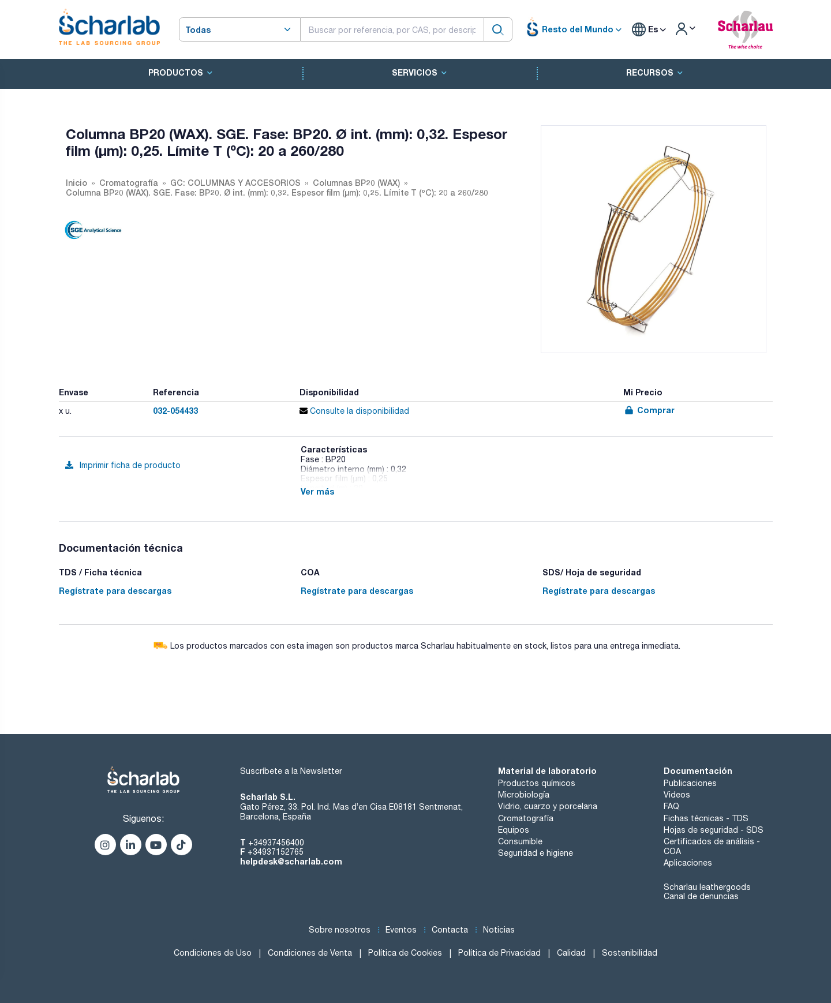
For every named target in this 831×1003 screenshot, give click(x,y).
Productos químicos (536, 783)
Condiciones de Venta (310, 952)
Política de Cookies (405, 952)
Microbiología (523, 794)
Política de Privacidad (499, 952)
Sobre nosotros (339, 929)
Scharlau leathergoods (707, 887)
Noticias (499, 929)
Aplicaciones (688, 862)
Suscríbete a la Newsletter (291, 771)
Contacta (450, 929)
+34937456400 (276, 842)
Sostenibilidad (629, 952)
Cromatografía (525, 818)
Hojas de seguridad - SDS (713, 829)
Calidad (571, 952)
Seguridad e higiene (535, 853)
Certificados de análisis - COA (712, 846)
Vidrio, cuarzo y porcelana (547, 806)
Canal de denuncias (701, 896)
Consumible (520, 841)
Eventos (401, 929)
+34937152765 (276, 851)
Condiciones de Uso (213, 952)
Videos (677, 794)
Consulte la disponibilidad (354, 411)
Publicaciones (690, 783)
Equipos (513, 829)
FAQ (671, 806)
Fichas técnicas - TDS (706, 818)
